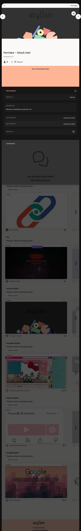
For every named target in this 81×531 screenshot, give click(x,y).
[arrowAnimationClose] (2, 16)
